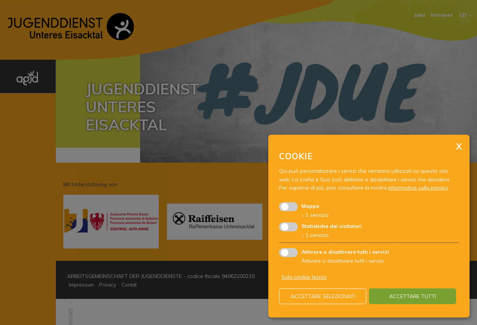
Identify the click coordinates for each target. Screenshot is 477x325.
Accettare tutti (412, 296)
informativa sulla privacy (418, 187)
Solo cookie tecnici (304, 277)
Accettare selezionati (323, 296)
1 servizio (315, 215)
